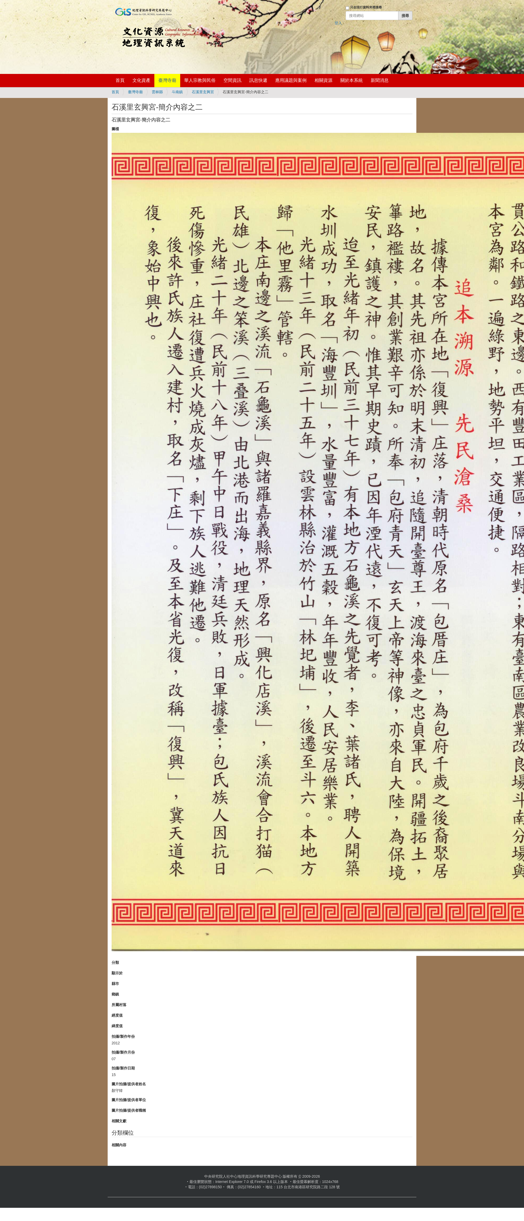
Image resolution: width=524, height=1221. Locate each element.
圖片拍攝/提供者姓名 (129, 1084)
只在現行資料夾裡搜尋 (366, 7)
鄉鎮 (115, 994)
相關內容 (119, 1145)
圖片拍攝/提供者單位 (129, 1100)
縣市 (115, 984)
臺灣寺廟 (167, 80)
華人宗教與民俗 (200, 80)
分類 (115, 962)
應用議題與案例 (291, 80)
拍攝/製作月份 (123, 1052)
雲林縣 (157, 92)
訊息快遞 (258, 80)
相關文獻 (119, 1121)
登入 (338, 23)
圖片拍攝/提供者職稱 (129, 1110)
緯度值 (117, 1026)
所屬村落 (119, 1005)
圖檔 (115, 129)
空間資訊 (232, 80)
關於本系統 (351, 80)
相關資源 (323, 80)
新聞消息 (380, 80)
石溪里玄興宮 (203, 92)
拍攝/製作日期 (123, 1068)
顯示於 (117, 973)
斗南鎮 (177, 92)
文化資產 (141, 80)
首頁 (120, 80)
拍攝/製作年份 (123, 1036)
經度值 (117, 1015)
